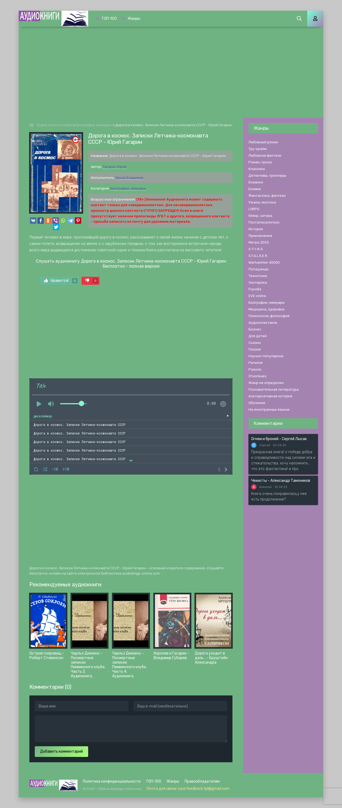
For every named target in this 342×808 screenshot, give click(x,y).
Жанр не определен (266, 383)
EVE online (257, 296)
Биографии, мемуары (128, 188)
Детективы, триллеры (267, 176)
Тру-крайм (257, 149)
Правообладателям (202, 781)
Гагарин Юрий (115, 167)
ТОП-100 (109, 18)
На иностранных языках (269, 409)
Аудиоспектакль (262, 323)
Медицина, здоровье (266, 309)
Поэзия (254, 349)
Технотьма (257, 276)
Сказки (254, 343)
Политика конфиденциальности (112, 781)
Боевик (254, 189)
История (255, 229)
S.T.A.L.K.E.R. (258, 256)
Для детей (257, 336)
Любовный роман (263, 142)
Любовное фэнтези (264, 155)
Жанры (133, 18)
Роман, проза (260, 162)
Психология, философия (268, 316)
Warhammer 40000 (264, 262)
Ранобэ (254, 289)
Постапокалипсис (263, 222)
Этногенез (257, 376)
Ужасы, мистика (262, 202)
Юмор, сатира (260, 216)
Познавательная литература (273, 389)
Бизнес (254, 329)
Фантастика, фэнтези (267, 196)
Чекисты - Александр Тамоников (280, 480)
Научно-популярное (265, 356)
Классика (256, 169)
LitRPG (253, 209)
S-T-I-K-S (255, 249)
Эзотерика (257, 282)
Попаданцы (258, 269)
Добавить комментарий (61, 751)
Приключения (260, 236)
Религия (255, 363)
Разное (254, 369)
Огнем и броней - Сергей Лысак (279, 439)
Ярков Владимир (129, 178)
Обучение (256, 403)
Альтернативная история (270, 396)
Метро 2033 (258, 242)
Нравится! (60, 280)
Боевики (255, 182)
